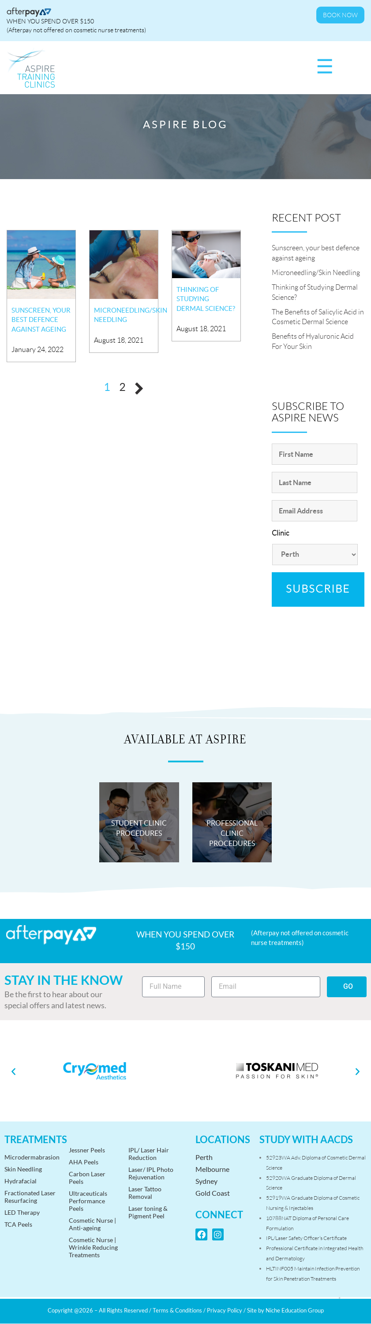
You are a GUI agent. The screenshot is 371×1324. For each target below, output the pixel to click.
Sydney (206, 1181)
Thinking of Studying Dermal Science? (205, 299)
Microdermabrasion (32, 1157)
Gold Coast (212, 1193)
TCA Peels (18, 1224)
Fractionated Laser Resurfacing (30, 1196)
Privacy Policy (224, 1310)
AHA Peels (83, 1162)
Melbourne (212, 1169)
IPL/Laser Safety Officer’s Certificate (306, 1238)
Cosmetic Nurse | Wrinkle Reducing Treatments (93, 1247)
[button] (13, 1070)
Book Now (340, 15)
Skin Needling (23, 1169)
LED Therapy (22, 1212)
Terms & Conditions (177, 1310)
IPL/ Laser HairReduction (148, 1153)
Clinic (280, 533)
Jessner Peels (87, 1150)
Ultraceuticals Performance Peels (88, 1201)
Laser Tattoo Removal (144, 1192)
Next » (139, 389)
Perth (204, 1157)
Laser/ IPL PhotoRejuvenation (150, 1173)
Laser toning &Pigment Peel (148, 1212)
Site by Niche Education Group (285, 1310)
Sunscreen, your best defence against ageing (41, 319)
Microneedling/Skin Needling (316, 272)
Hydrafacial (20, 1181)
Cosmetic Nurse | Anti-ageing (92, 1224)
